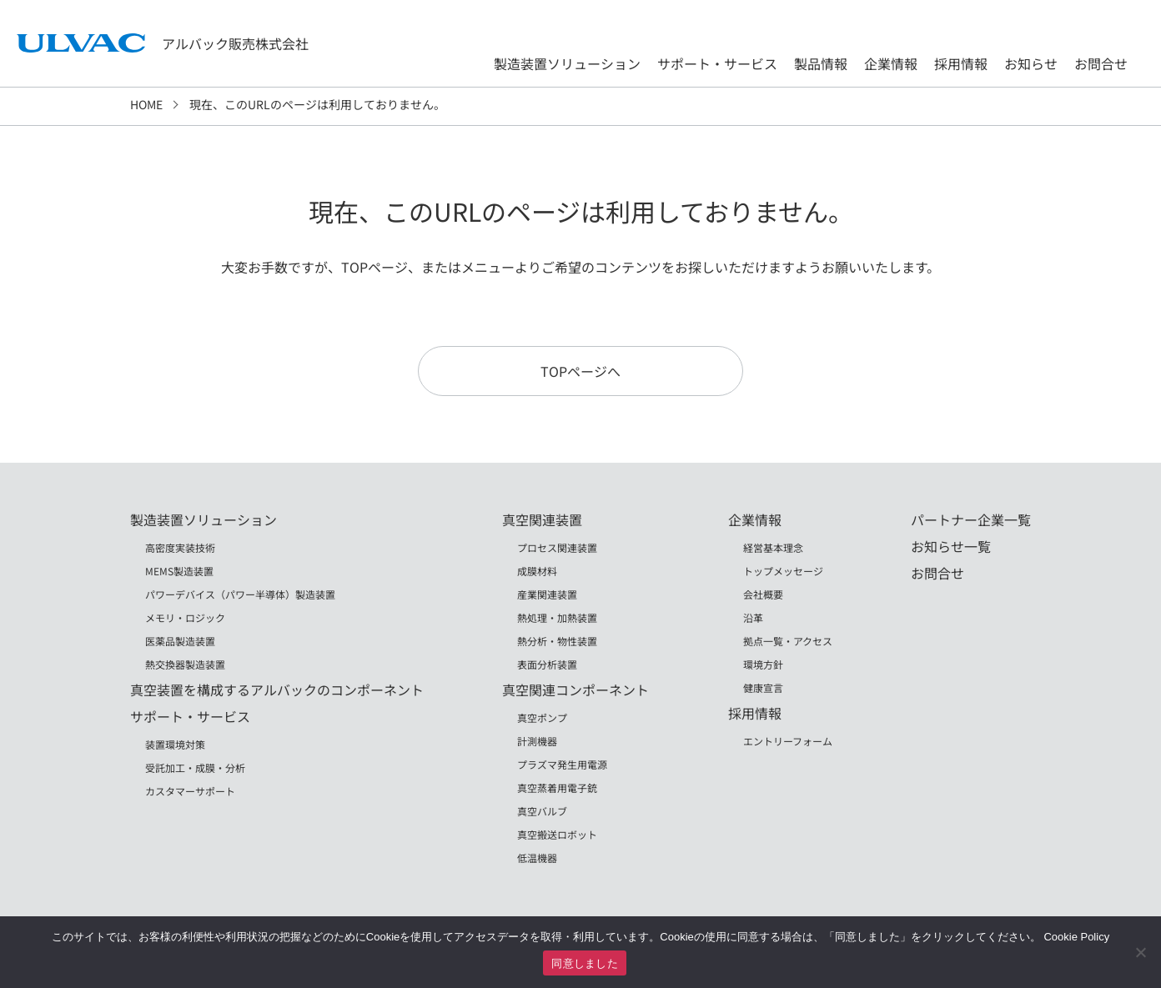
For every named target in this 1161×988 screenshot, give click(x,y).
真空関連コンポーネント (575, 690)
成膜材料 (537, 571)
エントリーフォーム (787, 741)
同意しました (584, 963)
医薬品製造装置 (180, 641)
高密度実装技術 (180, 547)
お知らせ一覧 (951, 546)
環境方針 (763, 664)
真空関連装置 (542, 519)
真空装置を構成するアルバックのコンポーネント (277, 690)
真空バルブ (542, 811)
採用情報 (961, 63)
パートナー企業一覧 (971, 519)
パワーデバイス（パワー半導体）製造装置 (240, 594)
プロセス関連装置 (557, 547)
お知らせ (1031, 63)
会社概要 (763, 594)
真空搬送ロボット (557, 834)
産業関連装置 (547, 594)
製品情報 (820, 63)
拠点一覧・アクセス (787, 641)
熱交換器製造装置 (185, 664)
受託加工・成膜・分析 (195, 767)
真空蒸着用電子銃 (557, 787)
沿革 (753, 617)
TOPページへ (580, 371)
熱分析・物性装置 (557, 641)
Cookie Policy (1076, 936)
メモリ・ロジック (185, 617)
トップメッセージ (783, 571)
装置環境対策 (175, 744)
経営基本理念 (773, 547)
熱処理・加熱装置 (557, 617)
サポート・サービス (717, 63)
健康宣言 (763, 687)
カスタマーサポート (190, 791)
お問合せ (1101, 63)
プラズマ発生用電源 (562, 764)
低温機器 (537, 857)
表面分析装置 (547, 664)
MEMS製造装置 (179, 571)
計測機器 (537, 741)
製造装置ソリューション (567, 63)
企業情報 (890, 63)
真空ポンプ (542, 717)
